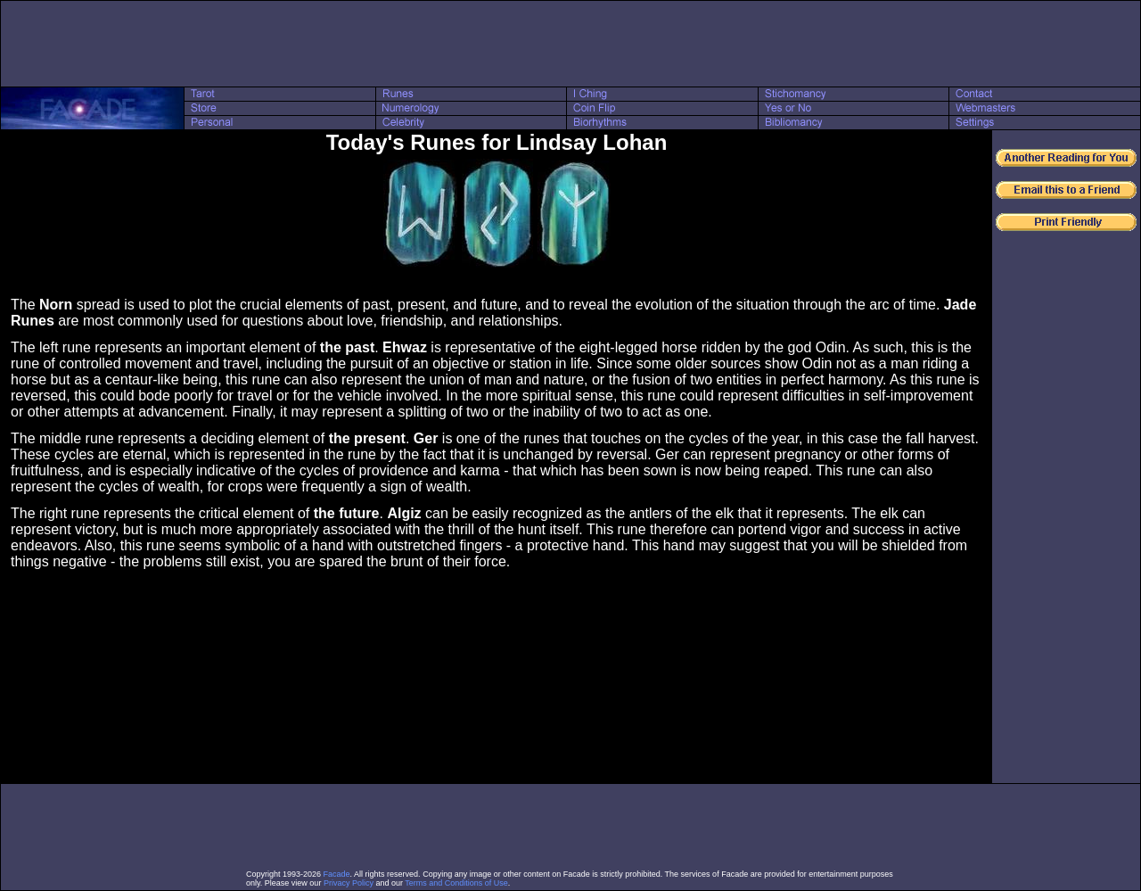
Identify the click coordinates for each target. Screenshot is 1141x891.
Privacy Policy (348, 883)
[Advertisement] (570, 44)
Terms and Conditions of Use (456, 883)
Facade (337, 874)
